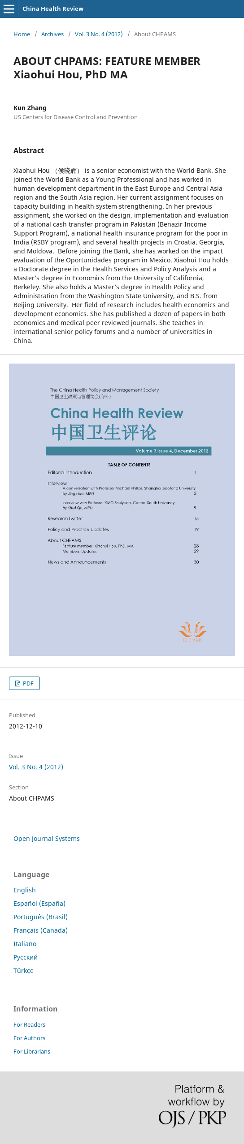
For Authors (29, 1038)
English (24, 890)
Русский (25, 957)
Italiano (24, 943)
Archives (52, 34)
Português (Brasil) (40, 917)
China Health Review (52, 8)
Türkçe (23, 970)
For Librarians (31, 1051)
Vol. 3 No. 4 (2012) (99, 34)
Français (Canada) (40, 930)
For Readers (29, 1024)
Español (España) (39, 903)
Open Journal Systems (46, 838)
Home (21, 34)
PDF (28, 683)
